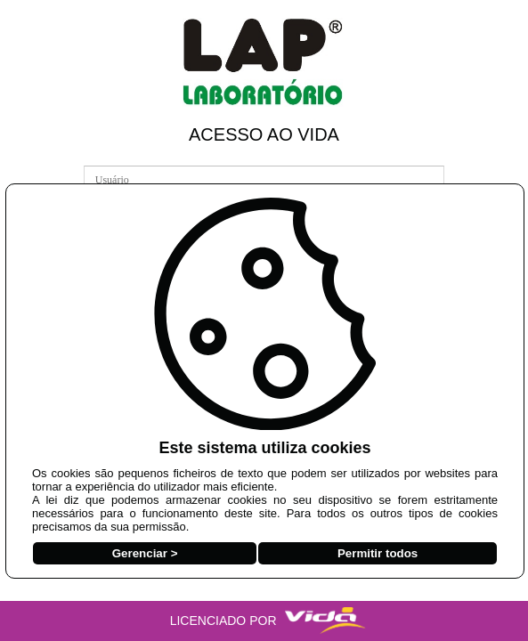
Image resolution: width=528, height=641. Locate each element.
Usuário (104, 163)
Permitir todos (377, 553)
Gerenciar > (145, 553)
